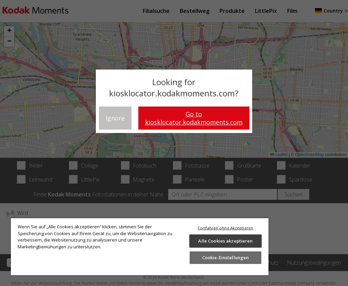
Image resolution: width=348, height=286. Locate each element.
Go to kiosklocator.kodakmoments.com (194, 118)
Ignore (115, 118)
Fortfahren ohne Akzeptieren (225, 227)
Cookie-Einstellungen (225, 257)
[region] (139, 246)
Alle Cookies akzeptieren (225, 241)
